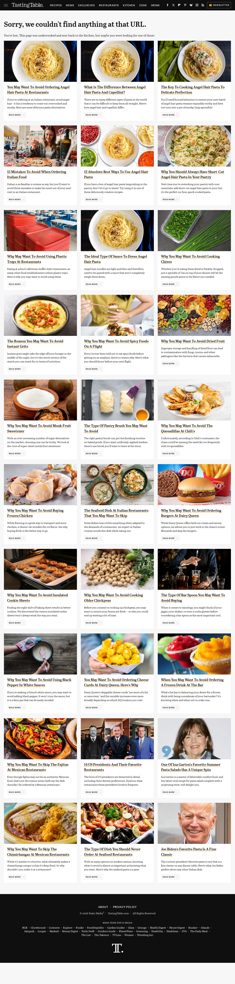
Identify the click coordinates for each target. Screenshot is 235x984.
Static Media (96, 934)
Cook (143, 5)
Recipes (56, 5)
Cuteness (54, 948)
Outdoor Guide (106, 952)
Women (129, 956)
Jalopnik (29, 952)
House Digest (177, 948)
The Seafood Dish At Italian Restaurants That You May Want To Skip (114, 515)
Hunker (192, 948)
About (103, 928)
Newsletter (219, 5)
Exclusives (86, 5)
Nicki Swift (87, 952)
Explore (67, 948)
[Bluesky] (191, 6)
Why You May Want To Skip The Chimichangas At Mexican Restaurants (34, 870)
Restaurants (109, 5)
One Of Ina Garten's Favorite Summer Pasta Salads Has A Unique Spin (191, 780)
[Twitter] (173, 6)
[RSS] (202, 6)
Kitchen (129, 5)
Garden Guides (116, 948)
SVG (184, 952)
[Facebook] (167, 6)
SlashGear (172, 952)
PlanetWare (126, 952)
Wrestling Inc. (145, 956)
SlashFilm (157, 952)
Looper (42, 952)
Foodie (80, 948)
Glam (131, 948)
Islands (205, 948)
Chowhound (38, 948)
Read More (15, 114)
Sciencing (142, 952)
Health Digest (158, 948)
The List (86, 956)
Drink (155, 5)
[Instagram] (197, 6)
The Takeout (101, 956)
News (70, 5)
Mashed (54, 952)
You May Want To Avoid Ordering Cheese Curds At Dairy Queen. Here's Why (116, 690)
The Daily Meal (199, 952)
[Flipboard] (179, 6)
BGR (24, 948)
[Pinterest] (185, 6)
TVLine (116, 956)
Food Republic (95, 948)
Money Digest (70, 952)
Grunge (142, 948)
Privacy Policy (125, 928)
